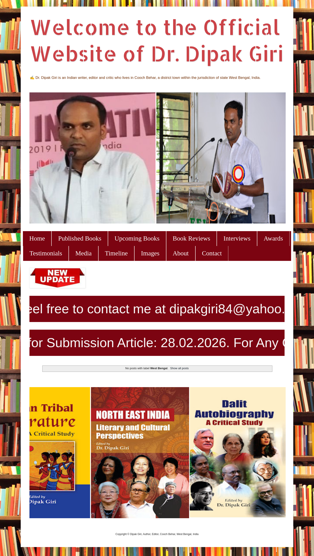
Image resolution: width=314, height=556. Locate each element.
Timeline (116, 253)
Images (150, 253)
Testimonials (45, 253)
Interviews (237, 238)
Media (83, 253)
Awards (273, 238)
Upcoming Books (136, 238)
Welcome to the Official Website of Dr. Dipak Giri (156, 40)
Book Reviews (191, 238)
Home (37, 238)
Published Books (79, 238)
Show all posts (179, 368)
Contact (212, 253)
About (181, 253)
